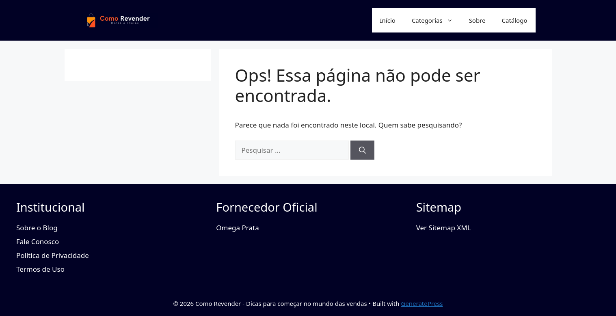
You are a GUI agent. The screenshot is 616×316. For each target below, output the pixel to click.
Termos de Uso (40, 269)
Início (388, 20)
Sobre (477, 20)
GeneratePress (422, 303)
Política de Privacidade (52, 255)
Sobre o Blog (37, 227)
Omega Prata (237, 227)
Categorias (436, 20)
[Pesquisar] (362, 150)
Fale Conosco (37, 241)
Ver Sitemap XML (443, 227)
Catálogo (514, 20)
